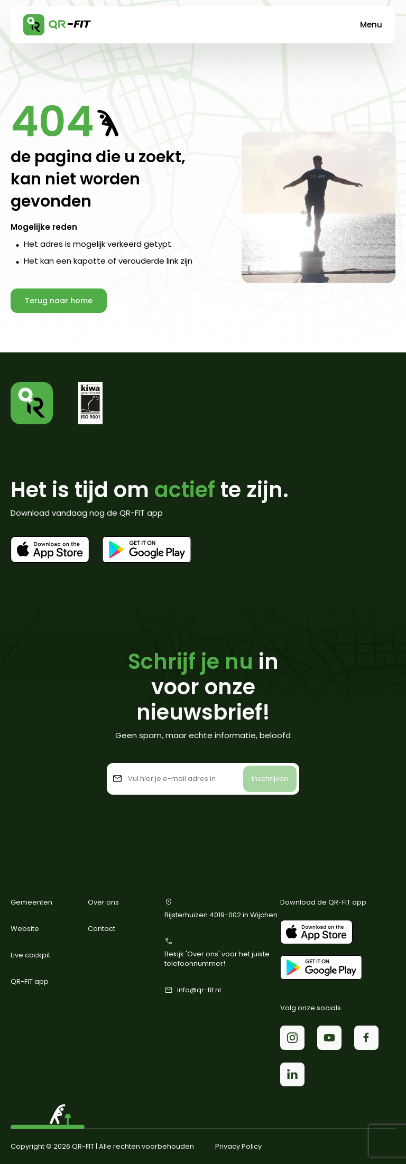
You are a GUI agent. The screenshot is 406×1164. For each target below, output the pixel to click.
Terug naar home (59, 300)
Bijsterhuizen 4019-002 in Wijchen (221, 909)
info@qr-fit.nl (192, 990)
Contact (101, 929)
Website (25, 929)
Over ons (103, 902)
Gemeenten (31, 902)
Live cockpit (30, 955)
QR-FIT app (30, 981)
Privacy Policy (238, 1146)
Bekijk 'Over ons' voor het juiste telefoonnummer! (217, 953)
